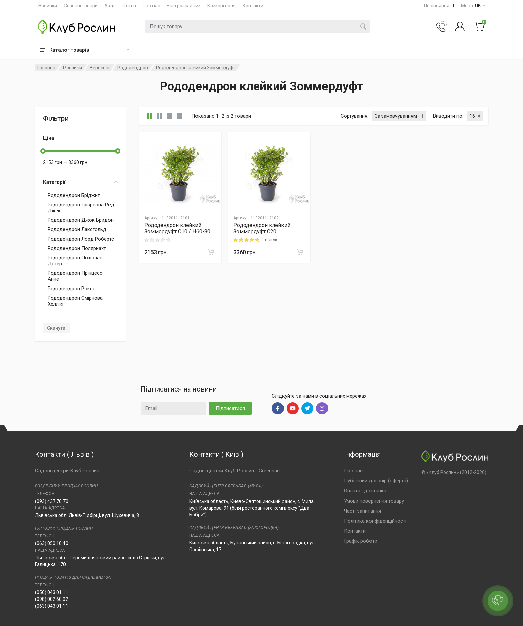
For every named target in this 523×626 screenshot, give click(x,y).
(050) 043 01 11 (51, 592)
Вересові (100, 67)
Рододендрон (132, 67)
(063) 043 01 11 (51, 606)
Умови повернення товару (374, 501)
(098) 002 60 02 (51, 599)
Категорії (80, 182)
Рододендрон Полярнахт (77, 248)
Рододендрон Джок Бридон (81, 220)
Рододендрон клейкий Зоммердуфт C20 (261, 228)
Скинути (56, 328)
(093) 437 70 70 (51, 501)
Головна (46, 67)
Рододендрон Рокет (71, 288)
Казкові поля (221, 5)
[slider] (43, 151)
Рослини (72, 67)
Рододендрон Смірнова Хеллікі (75, 301)
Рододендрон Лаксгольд (77, 229)
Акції (110, 5)
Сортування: (354, 116)
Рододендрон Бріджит (74, 195)
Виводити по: (448, 116)
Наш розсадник (184, 5)
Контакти (253, 5)
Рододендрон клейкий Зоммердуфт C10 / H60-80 (177, 228)
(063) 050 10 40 (51, 543)
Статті (129, 5)
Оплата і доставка (365, 491)
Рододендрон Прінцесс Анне (75, 276)
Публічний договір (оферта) (376, 481)
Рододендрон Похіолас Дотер (75, 261)
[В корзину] (211, 252)
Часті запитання (362, 511)
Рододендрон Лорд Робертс (81, 239)
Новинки (47, 5)
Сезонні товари (81, 5)
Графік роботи (360, 541)
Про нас (151, 5)
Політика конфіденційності (375, 521)
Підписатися (230, 408)
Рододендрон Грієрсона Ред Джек (81, 208)
